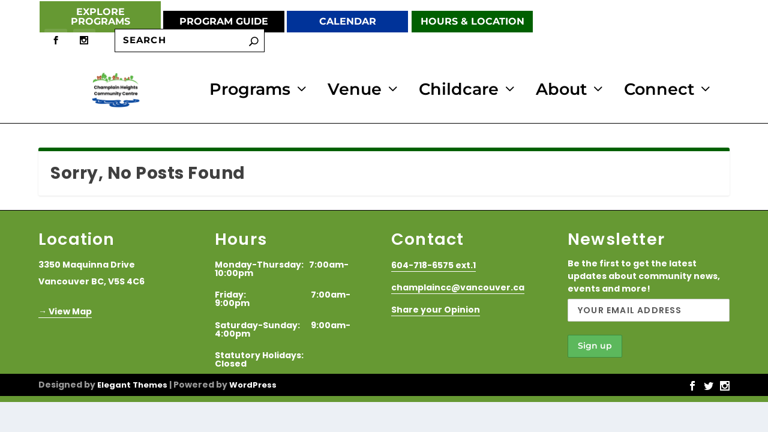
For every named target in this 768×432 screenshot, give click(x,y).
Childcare (459, 90)
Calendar (347, 21)
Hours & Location (472, 21)
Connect (659, 90)
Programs (249, 90)
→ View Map (65, 310)
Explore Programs (100, 16)
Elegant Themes (132, 383)
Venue (355, 90)
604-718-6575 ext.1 (433, 263)
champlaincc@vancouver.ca (457, 286)
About (561, 90)
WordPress (253, 383)
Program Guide (223, 21)
